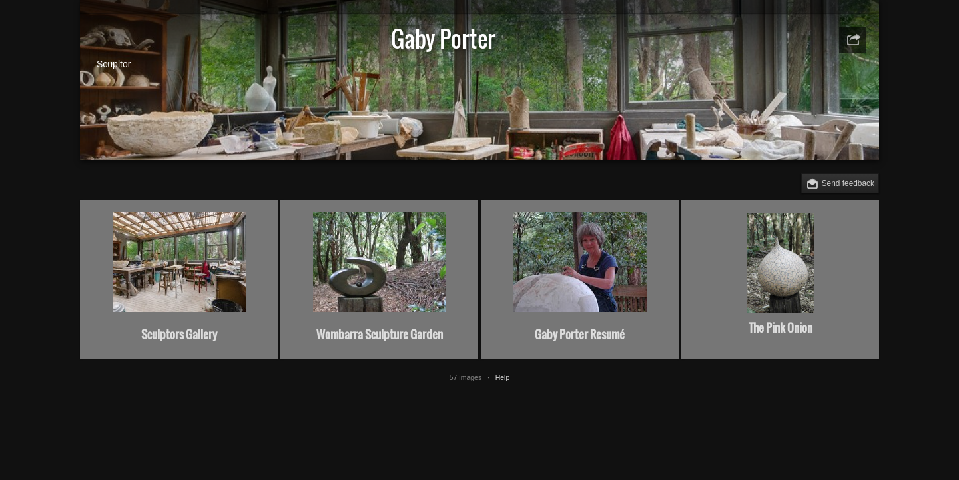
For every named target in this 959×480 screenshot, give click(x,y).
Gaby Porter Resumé (580, 334)
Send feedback (848, 183)
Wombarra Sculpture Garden (379, 334)
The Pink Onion (780, 327)
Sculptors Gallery (179, 334)
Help (502, 377)
